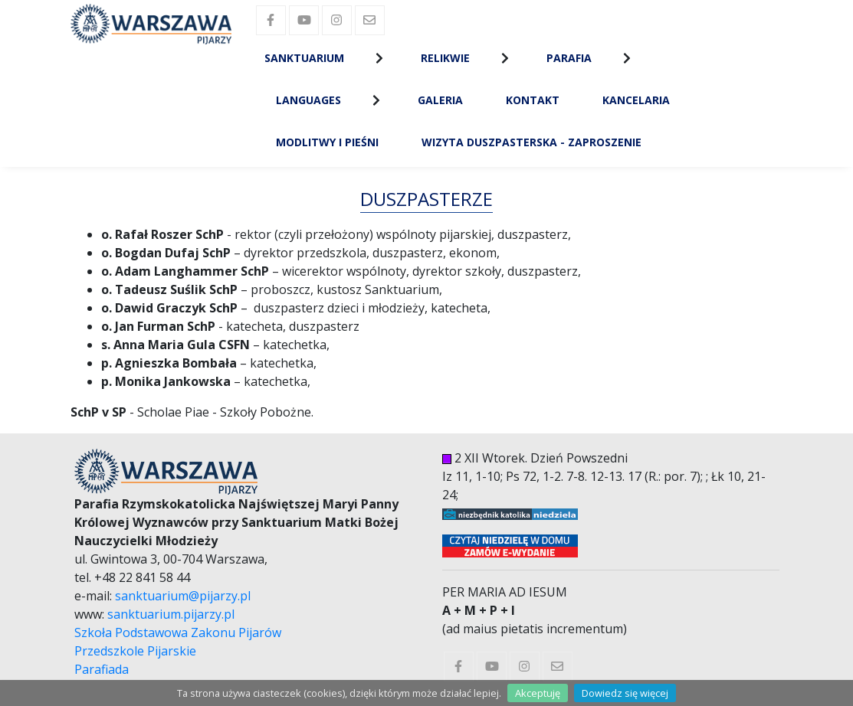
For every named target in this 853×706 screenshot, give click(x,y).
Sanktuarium (304, 58)
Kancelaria (636, 100)
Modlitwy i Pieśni (327, 142)
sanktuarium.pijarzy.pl (171, 614)
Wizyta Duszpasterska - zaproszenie (531, 142)
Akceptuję (537, 693)
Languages (308, 100)
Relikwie (445, 58)
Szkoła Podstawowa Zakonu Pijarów (177, 632)
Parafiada (101, 669)
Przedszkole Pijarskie (135, 650)
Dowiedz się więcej (625, 693)
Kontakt (532, 100)
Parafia (569, 58)
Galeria (440, 100)
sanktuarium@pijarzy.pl (183, 595)
